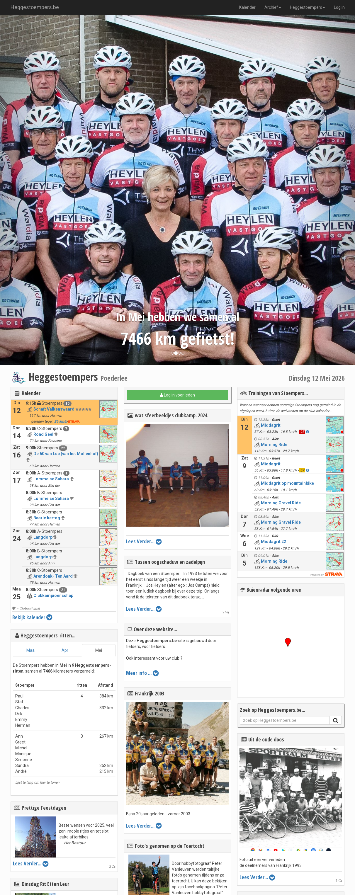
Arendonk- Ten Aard (53, 576)
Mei (98, 650)
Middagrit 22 (273, 541)
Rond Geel (43, 434)
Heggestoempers (307, 7)
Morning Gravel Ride (281, 503)
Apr (65, 650)
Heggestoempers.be (35, 7)
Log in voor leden (177, 395)
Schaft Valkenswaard (53, 409)
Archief (272, 7)
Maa (30, 650)
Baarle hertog (46, 517)
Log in (339, 7)
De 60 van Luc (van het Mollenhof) (65, 453)
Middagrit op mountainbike (287, 483)
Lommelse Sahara (51, 479)
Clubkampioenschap (53, 595)
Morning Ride (274, 444)
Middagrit (271, 425)
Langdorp (42, 537)
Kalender (247, 7)
